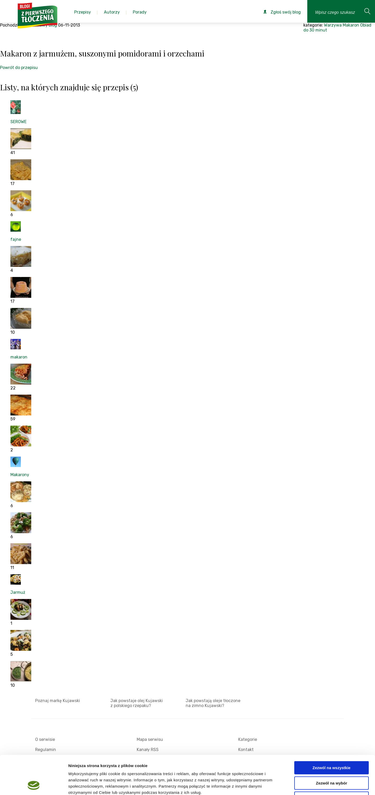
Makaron (351, 25)
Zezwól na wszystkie (331, 731)
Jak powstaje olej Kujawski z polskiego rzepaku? (136, 703)
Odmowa (331, 762)
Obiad (365, 25)
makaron (18, 357)
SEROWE (18, 121)
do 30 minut (315, 30)
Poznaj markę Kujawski (57, 700)
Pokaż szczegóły (277, 785)
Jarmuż (17, 592)
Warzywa (333, 25)
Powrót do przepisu (19, 67)
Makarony (19, 474)
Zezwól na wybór (331, 746)
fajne (15, 239)
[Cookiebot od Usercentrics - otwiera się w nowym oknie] (34, 785)
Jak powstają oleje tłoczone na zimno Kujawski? (213, 703)
